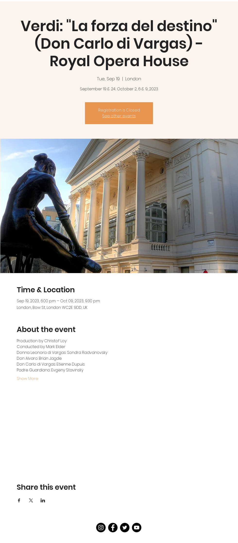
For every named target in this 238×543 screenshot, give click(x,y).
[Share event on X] (31, 500)
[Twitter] (124, 527)
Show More (27, 378)
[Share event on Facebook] (19, 500)
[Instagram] (101, 527)
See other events (119, 116)
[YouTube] (136, 527)
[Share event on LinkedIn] (43, 500)
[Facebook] (113, 527)
